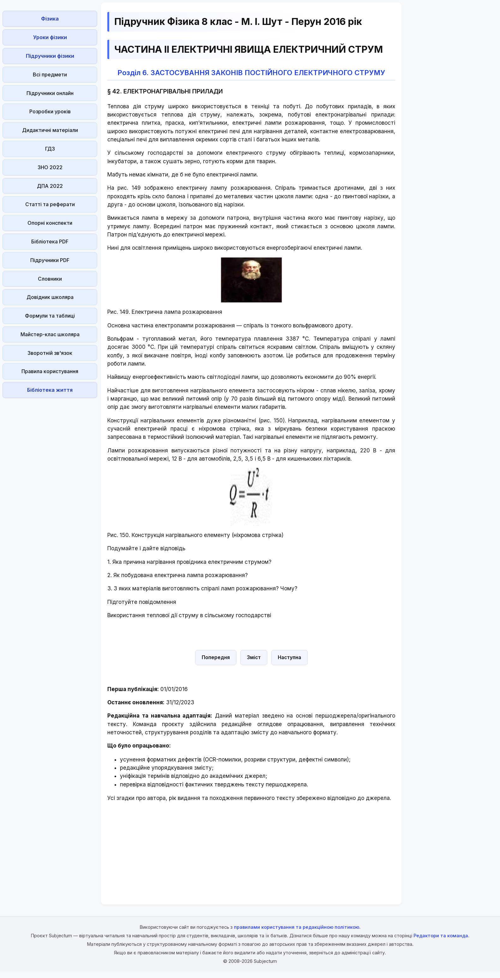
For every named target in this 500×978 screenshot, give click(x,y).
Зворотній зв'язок (49, 353)
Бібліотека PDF (49, 241)
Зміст (254, 657)
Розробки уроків (50, 111)
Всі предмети (50, 74)
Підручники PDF (49, 260)
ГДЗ (50, 149)
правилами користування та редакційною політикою (296, 927)
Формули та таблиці (50, 316)
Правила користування (49, 371)
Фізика (50, 18)
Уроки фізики (50, 37)
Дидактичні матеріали (50, 130)
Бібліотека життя (50, 390)
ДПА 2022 (50, 186)
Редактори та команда (441, 935)
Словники (50, 279)
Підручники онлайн (50, 93)
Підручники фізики (50, 56)
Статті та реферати (50, 204)
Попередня (216, 657)
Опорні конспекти (49, 223)
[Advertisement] (50, 495)
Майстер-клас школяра (50, 334)
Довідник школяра (50, 297)
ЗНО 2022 (50, 167)
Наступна (289, 657)
